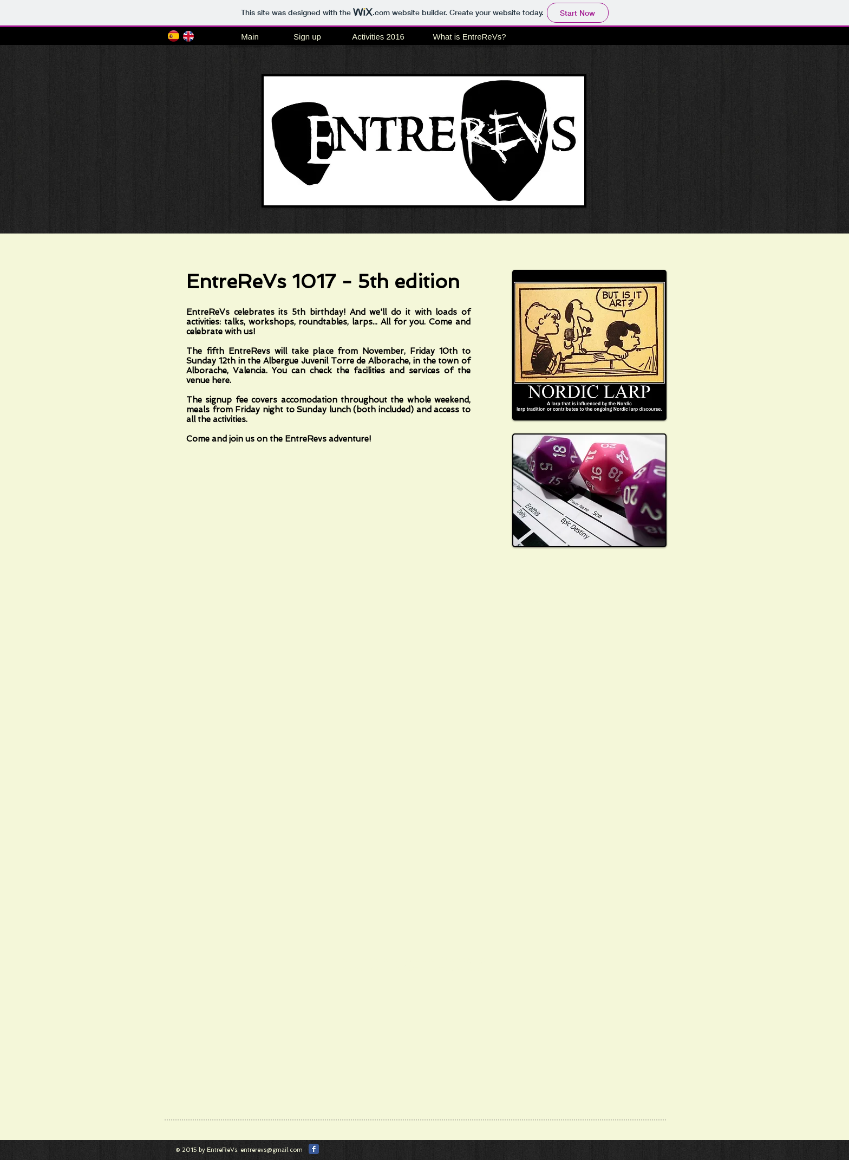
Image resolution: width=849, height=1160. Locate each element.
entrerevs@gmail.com (271, 1149)
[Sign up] (307, 37)
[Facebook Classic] (314, 1149)
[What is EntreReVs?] (469, 37)
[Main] (250, 37)
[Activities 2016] (378, 37)
